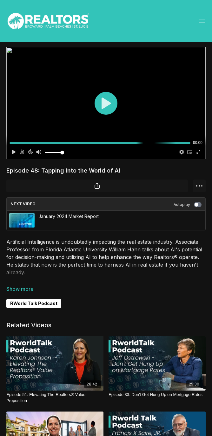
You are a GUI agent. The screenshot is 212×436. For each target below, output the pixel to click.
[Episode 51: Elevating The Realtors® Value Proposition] (54, 398)
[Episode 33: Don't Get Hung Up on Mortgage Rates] (157, 395)
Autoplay (188, 204)
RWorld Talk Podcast (33, 303)
